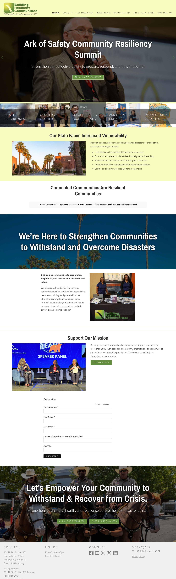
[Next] (173, 57)
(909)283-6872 (18, 558)
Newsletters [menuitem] (122, 12)
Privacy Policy (138, 554)
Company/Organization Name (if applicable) (63, 435)
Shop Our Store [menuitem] (144, 12)
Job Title (47, 444)
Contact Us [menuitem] (165, 12)
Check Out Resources (72, 519)
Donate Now (101, 361)
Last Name (49, 425)
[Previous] (2, 57)
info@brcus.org (17, 561)
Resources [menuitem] (103, 12)
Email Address (51, 406)
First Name (49, 415)
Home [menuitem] (55, 12)
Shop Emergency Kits (104, 519)
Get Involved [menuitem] (84, 12)
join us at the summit (88, 77)
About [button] (67, 12)
